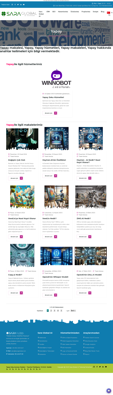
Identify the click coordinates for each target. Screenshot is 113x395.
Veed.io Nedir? (50, 229)
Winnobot (62, 0)
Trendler (41, 363)
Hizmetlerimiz (63, 12)
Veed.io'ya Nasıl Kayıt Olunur (19, 230)
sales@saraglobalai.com (18, 369)
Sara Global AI (41, 14)
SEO (53, 12)
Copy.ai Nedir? (16, 291)
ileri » (73, 329)
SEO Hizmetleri (66, 367)
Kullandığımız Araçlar (45, 367)
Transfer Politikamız (35, 388)
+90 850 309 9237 (18, 366)
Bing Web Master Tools (91, 370)
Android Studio (89, 367)
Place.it (86, 374)
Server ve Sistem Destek (69, 374)
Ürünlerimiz (75, 12)
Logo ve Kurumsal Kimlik (69, 370)
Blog (102, 12)
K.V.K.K (45, 388)
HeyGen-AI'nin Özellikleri (54, 166)
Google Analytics (89, 363)
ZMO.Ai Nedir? (84, 229)
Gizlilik (51, 388)
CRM (48, 12)
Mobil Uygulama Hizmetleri (70, 360)
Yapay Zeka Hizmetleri (53, 100)
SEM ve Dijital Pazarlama (69, 356)
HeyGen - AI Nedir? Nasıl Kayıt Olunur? (89, 167)
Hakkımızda (42, 356)
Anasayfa (43, 36)
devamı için (52, 118)
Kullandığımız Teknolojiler (46, 370)
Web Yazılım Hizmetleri (68, 363)
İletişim (95, 12)
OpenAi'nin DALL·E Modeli (89, 289)
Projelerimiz (86, 12)
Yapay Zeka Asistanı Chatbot (16, 388)
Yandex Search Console (91, 356)
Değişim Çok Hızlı (17, 166)
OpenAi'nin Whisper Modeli (56, 291)
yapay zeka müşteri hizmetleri (51, 0)
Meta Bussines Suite (90, 360)
